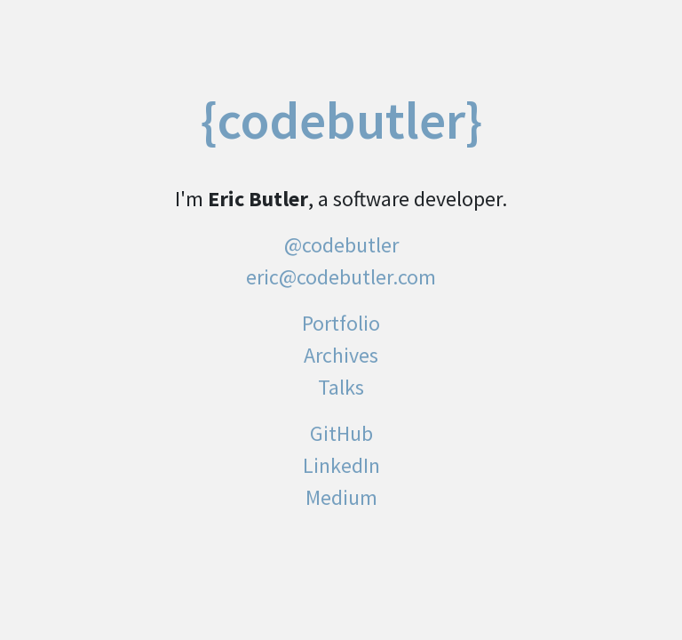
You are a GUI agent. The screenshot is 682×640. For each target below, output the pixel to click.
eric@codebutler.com (341, 277)
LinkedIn (341, 465)
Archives (341, 355)
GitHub (341, 433)
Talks (341, 387)
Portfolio (341, 323)
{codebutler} (341, 120)
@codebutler (341, 245)
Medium (341, 497)
